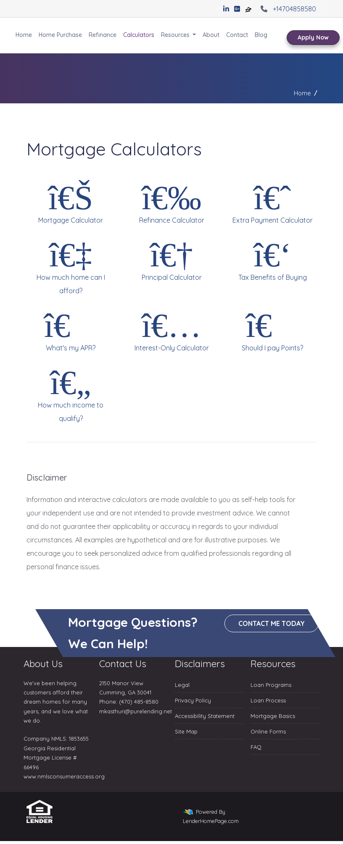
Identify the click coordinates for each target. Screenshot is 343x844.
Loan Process (268, 700)
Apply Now (313, 37)
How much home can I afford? (70, 266)
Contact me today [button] (272, 623)
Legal (182, 684)
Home (24, 35)
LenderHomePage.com (211, 821)
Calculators (138, 35)
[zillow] (249, 9)
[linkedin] (226, 9)
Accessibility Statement (205, 716)
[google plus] (237, 9)
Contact (237, 35)
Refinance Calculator (171, 202)
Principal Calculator (171, 259)
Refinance (102, 35)
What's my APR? (70, 330)
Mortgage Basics (273, 716)
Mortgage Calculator (70, 202)
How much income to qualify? (70, 394)
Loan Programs (271, 684)
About (211, 35)
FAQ (256, 747)
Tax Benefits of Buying (272, 259)
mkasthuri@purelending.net (135, 711)
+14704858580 (287, 9)
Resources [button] (176, 35)
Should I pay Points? (272, 330)
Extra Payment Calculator (272, 202)
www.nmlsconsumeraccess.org (64, 776)
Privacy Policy (193, 700)
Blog (261, 35)
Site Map (186, 731)
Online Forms (268, 731)
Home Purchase (60, 35)
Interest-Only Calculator (171, 330)
